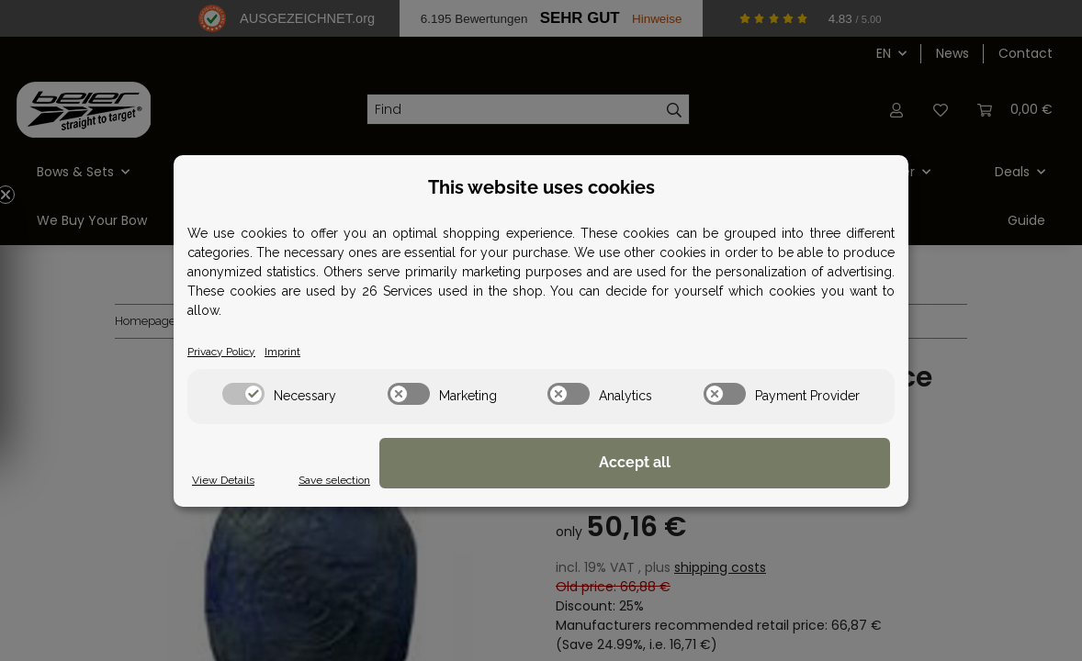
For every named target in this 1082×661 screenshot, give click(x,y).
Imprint (300, 350)
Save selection (654, 479)
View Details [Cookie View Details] (228, 479)
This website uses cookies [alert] (541, 185)
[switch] (243, 395)
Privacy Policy (228, 350)
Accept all (798, 464)
